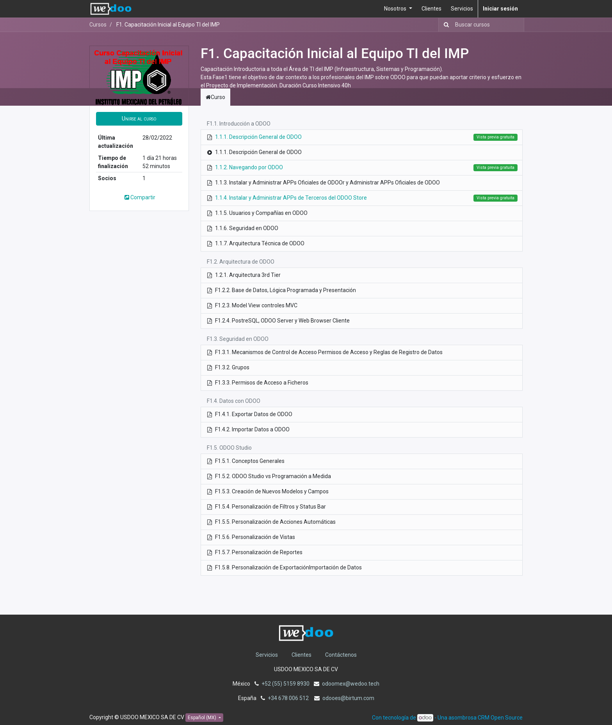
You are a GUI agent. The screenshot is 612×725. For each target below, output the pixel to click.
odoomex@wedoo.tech (350, 684)
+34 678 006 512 (289, 698)
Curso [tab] (215, 97)
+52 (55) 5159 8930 (286, 684)
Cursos (98, 24)
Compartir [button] (139, 197)
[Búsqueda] (445, 25)
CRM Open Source (500, 717)
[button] (139, 119)
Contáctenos (341, 655)
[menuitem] (431, 9)
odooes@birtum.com (348, 698)
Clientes (301, 655)
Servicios (267, 655)
